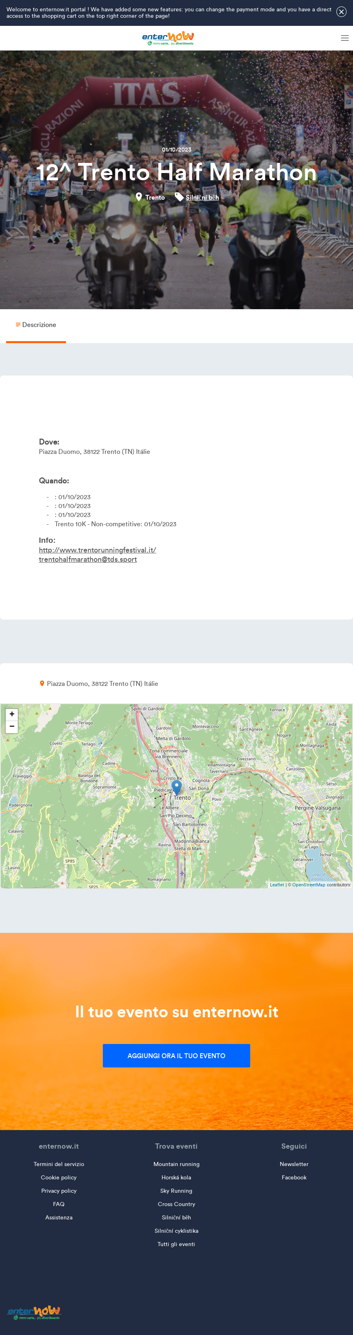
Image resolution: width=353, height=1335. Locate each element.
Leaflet (277, 885)
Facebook (294, 1177)
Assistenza (58, 1217)
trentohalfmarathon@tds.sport (88, 559)
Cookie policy (59, 1177)
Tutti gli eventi (176, 1244)
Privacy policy (59, 1190)
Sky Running (176, 1190)
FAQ (58, 1204)
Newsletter (294, 1164)
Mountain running (176, 1164)
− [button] (12, 727)
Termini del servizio (59, 1164)
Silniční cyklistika (176, 1230)
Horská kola (176, 1177)
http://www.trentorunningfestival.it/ (97, 550)
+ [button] (12, 715)
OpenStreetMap (308, 885)
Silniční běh (202, 197)
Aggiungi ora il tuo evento (176, 1056)
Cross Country (176, 1204)
